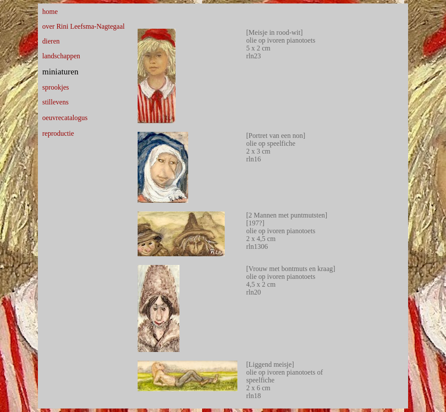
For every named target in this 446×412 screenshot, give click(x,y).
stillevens (55, 102)
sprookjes (55, 87)
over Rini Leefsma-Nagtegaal (83, 26)
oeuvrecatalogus (65, 117)
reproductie (58, 133)
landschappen (61, 56)
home (50, 11)
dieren (51, 41)
